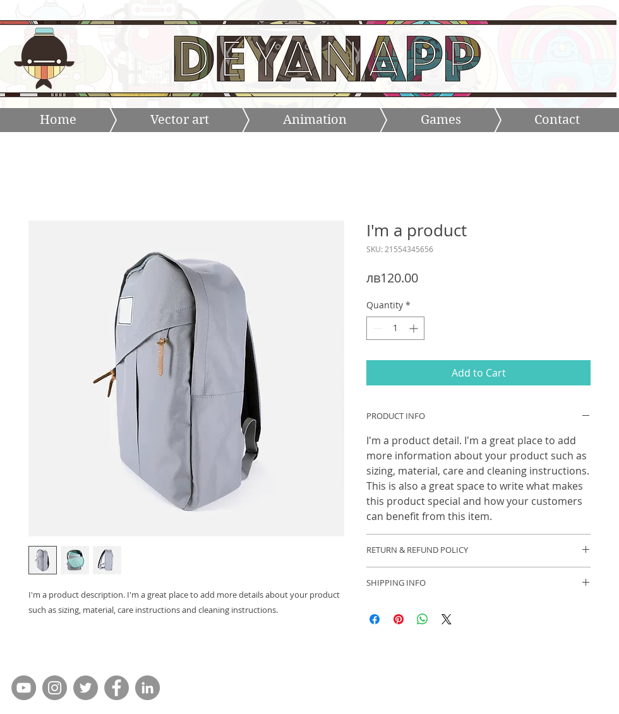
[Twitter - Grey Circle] (85, 687)
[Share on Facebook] (374, 619)
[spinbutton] (395, 328)
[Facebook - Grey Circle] (116, 687)
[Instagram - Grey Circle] (54, 687)
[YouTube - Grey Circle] (23, 687)
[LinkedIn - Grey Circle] (147, 687)
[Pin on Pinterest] (398, 619)
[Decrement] (376, 328)
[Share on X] (446, 619)
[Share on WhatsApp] (422, 619)
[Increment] (415, 328)
